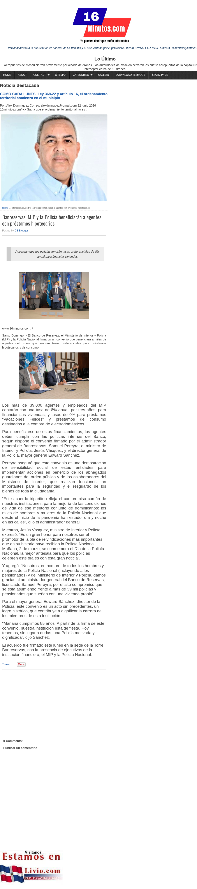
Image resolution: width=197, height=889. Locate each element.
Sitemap (60, 74)
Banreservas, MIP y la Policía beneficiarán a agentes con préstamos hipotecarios (51, 220)
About (22, 74)
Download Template (130, 74)
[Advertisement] (36, 699)
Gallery (103, 74)
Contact (39, 74)
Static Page (160, 74)
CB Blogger (21, 230)
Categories (81, 74)
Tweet (6, 664)
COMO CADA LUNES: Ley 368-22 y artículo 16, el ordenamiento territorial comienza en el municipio (53, 96)
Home (7, 74)
